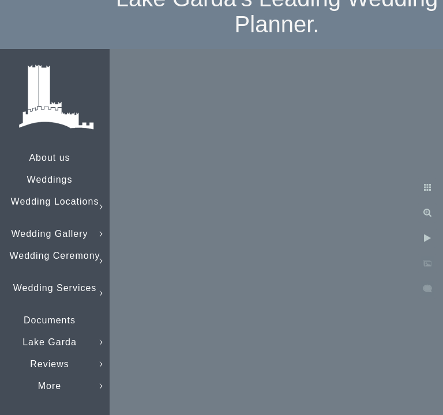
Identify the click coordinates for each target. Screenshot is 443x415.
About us (49, 158)
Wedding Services (55, 288)
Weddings (50, 179)
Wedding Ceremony (54, 256)
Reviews (49, 364)
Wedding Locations (55, 201)
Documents (50, 320)
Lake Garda (49, 342)
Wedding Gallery (50, 234)
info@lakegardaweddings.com (78, 386)
